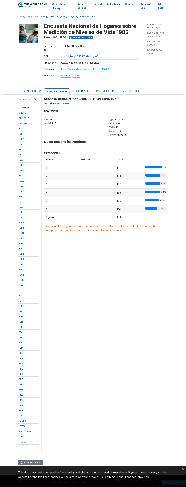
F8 (20, 301)
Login (161, 6)
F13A (21, 389)
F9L (20, 342)
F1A (20, 149)
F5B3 (21, 222)
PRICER (22, 441)
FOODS (22, 421)
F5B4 (21, 227)
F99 (21, 415)
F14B (21, 410)
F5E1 (21, 248)
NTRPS (22, 426)
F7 (20, 295)
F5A (21, 207)
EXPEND (23, 123)
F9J (20, 332)
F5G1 (21, 274)
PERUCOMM (25, 431)
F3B (21, 191)
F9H (21, 321)
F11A (21, 358)
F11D (21, 374)
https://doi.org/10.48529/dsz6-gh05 (79, 56)
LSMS (51, 16)
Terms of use (146, 6)
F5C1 (21, 233)
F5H (21, 285)
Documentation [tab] (81, 91)
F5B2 (21, 217)
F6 (20, 290)
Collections (113, 4)
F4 (20, 201)
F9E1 (21, 311)
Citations (130, 4)
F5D (21, 243)
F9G (21, 316)
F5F (20, 269)
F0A (21, 128)
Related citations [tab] (130, 91)
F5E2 (21, 254)
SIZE (21, 447)
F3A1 (21, 175)
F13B (21, 394)
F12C (21, 384)
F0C (21, 144)
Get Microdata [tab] (105, 90)
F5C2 (21, 238)
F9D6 (21, 306)
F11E (21, 379)
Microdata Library (58, 6)
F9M (21, 348)
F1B (20, 154)
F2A (21, 160)
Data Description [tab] (57, 91)
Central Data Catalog (36, 16)
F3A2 (21, 180)
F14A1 (21, 400)
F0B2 (21, 139)
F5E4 (21, 264)
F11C (21, 368)
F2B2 (21, 170)
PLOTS (22, 436)
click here (144, 476)
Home (21, 16)
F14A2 (22, 405)
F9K (21, 337)
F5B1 (21, 212)
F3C (21, 196)
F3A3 (21, 186)
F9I (20, 327)
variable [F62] (88, 16)
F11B (21, 363)
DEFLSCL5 (24, 118)
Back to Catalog (31, 462)
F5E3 (21, 259)
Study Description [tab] (31, 91)
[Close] (183, 469)
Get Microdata (81, 37)
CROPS (22, 113)
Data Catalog (81, 6)
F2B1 (21, 165)
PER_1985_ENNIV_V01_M (67, 16)
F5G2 (21, 280)
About (98, 4)
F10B (21, 353)
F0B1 (21, 133)
